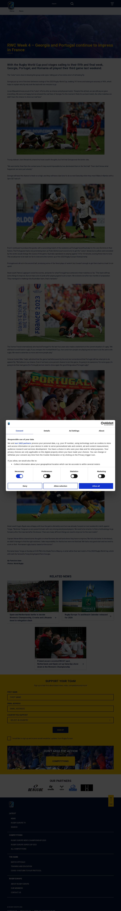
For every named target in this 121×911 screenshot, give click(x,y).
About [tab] (101, 431)
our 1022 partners (23, 443)
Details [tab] (47, 431)
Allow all (96, 486)
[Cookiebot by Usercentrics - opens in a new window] (102, 423)
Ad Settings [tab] (74, 431)
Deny (25, 486)
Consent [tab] (19, 431)
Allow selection (60, 486)
